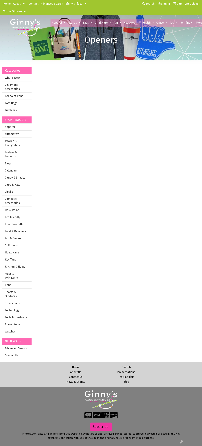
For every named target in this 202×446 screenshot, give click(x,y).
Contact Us (11, 355)
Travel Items (13, 324)
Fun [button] (115, 22)
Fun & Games (13, 238)
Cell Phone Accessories (12, 87)
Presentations (126, 372)
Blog (126, 381)
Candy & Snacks (15, 177)
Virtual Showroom (14, 11)
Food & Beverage (15, 231)
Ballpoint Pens (14, 96)
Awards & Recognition (12, 143)
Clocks (9, 191)
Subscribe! (101, 427)
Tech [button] (172, 22)
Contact (33, 3)
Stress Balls (12, 303)
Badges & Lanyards (11, 154)
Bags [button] (86, 22)
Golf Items (11, 245)
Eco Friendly (12, 217)
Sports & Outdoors (11, 294)
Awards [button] (72, 22)
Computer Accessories (12, 201)
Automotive (12, 134)
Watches (10, 331)
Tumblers (11, 110)
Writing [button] (185, 22)
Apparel (10, 127)
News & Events (75, 381)
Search (148, 3)
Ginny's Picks (73, 3)
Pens (8, 285)
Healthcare (12, 252)
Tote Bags (11, 103)
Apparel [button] (57, 22)
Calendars (11, 170)
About (17, 3)
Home (7, 3)
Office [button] (160, 22)
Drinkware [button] (101, 22)
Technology (12, 310)
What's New (12, 77)
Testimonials (126, 377)
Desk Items (12, 210)
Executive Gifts (14, 224)
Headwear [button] (130, 22)
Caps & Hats (12, 184)
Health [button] (146, 22)
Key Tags (10, 259)
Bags (8, 163)
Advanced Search (52, 3)
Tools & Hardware (16, 317)
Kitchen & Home (15, 266)
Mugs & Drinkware (11, 276)
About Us (75, 372)
